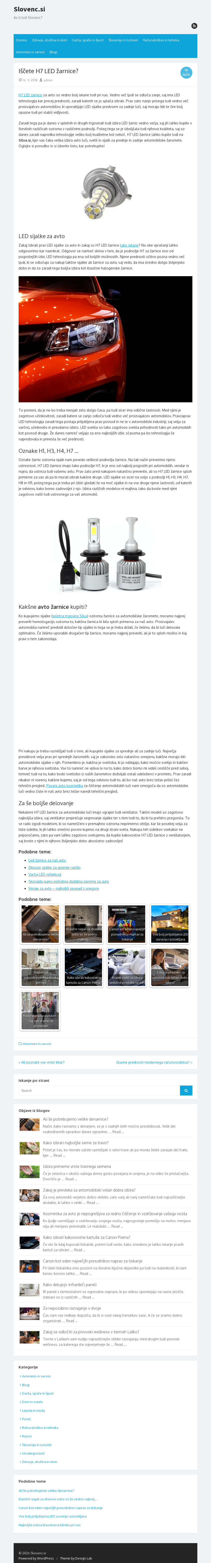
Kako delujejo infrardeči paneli (70, 1284)
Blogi (53, 52)
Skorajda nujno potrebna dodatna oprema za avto (69, 881)
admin (46, 80)
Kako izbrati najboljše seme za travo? (75, 1142)
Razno (27, 1436)
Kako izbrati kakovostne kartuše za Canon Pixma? (86, 1237)
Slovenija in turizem (123, 40)
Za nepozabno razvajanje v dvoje (72, 1308)
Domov (21, 40)
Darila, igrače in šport (88, 40)
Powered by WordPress (36, 1558)
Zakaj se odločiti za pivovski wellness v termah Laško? (91, 1331)
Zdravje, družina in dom (49, 40)
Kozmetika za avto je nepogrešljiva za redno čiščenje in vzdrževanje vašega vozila (115, 1213)
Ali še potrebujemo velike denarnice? (75, 1119)
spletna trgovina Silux (69, 616)
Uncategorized (33, 1453)
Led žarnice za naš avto (47, 860)
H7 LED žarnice (30, 95)
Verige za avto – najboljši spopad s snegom (64, 888)
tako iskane (129, 245)
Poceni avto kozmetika (64, 785)
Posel (26, 1419)
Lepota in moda (33, 1410)
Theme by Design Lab (76, 1558)
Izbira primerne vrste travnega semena (77, 1166)
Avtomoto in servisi (30, 52)
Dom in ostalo (32, 1402)
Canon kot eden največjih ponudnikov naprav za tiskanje (92, 1260)
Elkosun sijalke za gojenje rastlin (54, 867)
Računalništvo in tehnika (161, 40)
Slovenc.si (29, 9)
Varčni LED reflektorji (45, 874)
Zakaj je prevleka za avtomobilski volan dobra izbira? (89, 1190)
